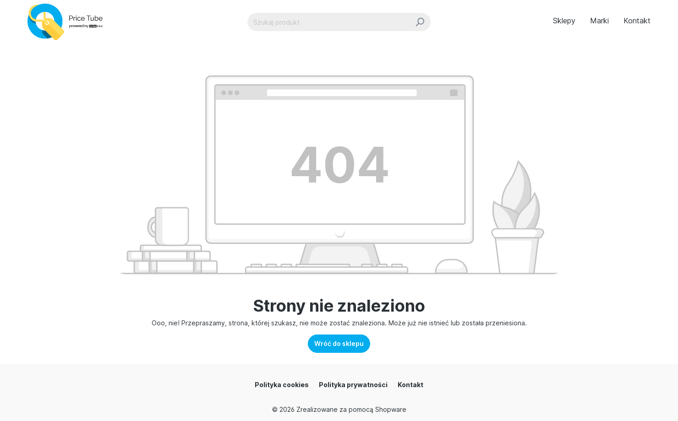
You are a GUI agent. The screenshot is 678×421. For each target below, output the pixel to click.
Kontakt (410, 385)
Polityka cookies (282, 385)
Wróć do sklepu (339, 343)
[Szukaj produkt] (328, 22)
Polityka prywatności (353, 385)
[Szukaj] (420, 22)
